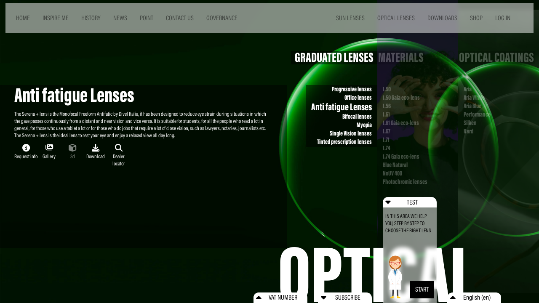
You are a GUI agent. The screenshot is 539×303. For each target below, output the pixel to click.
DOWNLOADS (442, 17)
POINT (146, 17)
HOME (23, 17)
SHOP (476, 17)
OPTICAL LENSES (396, 17)
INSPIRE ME (56, 17)
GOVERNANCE (221, 17)
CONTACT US (180, 17)
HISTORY (91, 17)
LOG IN (502, 17)
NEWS (120, 17)
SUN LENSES (350, 17)
